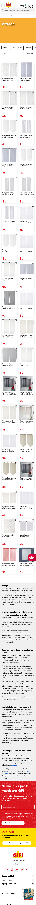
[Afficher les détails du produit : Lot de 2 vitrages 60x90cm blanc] (27, 526)
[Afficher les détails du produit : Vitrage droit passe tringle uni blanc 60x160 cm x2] (27, 69)
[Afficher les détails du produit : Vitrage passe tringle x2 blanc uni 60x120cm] (9, 183)
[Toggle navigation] (3, 5)
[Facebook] (7, 870)
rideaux (14, 765)
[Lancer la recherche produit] (2, 10)
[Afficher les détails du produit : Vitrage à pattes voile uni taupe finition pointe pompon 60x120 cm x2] (27, 440)
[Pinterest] (22, 870)
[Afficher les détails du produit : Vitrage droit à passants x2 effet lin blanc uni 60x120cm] (27, 212)
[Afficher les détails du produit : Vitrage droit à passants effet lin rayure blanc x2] (9, 440)
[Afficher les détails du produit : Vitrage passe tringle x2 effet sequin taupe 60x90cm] (9, 497)
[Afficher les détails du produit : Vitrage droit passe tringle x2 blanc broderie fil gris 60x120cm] (27, 98)
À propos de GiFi (9, 884)
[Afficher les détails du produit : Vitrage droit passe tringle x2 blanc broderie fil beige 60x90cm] (27, 355)
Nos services (7, 880)
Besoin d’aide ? (8, 876)
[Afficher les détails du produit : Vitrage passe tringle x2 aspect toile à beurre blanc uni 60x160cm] (27, 126)
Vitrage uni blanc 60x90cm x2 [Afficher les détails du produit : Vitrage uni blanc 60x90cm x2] (7, 250)
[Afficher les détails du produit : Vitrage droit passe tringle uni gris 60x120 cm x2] (9, 355)
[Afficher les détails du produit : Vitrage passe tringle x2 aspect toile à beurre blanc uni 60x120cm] (9, 212)
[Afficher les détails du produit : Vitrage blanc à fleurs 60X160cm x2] (9, 526)
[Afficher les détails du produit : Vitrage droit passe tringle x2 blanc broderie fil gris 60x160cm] (9, 69)
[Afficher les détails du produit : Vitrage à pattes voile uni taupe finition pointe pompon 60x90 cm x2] (27, 412)
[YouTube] (17, 870)
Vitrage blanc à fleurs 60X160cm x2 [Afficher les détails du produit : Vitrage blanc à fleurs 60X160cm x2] (8, 536)
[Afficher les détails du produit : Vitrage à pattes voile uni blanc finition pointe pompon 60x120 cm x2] (9, 126)
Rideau (5, 47)
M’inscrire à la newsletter (13, 823)
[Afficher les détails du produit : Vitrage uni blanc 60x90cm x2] (9, 240)
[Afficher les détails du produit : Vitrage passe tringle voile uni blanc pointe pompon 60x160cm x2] (27, 554)
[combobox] (18, 10)
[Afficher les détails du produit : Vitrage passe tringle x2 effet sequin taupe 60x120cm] (9, 412)
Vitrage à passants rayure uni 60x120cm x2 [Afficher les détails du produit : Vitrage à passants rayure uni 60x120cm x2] (8, 564)
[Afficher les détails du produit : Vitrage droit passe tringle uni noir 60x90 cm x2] (27, 469)
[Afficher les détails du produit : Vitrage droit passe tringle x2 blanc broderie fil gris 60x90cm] (9, 98)
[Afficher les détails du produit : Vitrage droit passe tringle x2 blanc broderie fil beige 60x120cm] (9, 326)
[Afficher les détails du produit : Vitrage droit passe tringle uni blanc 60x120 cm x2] (9, 155)
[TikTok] (27, 870)
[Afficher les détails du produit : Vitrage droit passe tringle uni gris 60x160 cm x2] (9, 297)
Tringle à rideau (17, 47)
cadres (26, 771)
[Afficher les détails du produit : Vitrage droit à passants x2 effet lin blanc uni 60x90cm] (27, 297)
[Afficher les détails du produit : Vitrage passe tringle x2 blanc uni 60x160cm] (27, 183)
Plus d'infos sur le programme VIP (17, 843)
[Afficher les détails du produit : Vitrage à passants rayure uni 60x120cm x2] (9, 554)
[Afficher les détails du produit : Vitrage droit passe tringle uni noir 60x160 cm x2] (27, 383)
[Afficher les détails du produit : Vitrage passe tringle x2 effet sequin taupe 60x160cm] (27, 326)
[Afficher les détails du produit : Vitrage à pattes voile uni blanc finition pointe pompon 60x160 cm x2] (27, 155)
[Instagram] (12, 870)
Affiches (5, 774)
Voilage (28, 47)
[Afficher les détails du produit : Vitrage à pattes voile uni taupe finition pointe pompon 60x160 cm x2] (9, 469)
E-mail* (5, 804)
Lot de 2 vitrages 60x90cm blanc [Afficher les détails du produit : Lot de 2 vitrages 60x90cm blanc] (25, 536)
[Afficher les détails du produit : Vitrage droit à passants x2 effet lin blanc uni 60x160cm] (27, 240)
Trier (4, 53)
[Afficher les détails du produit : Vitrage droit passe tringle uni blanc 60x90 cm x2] (27, 269)
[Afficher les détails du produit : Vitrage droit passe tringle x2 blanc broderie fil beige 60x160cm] (9, 269)
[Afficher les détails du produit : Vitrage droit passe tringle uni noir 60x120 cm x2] (9, 383)
